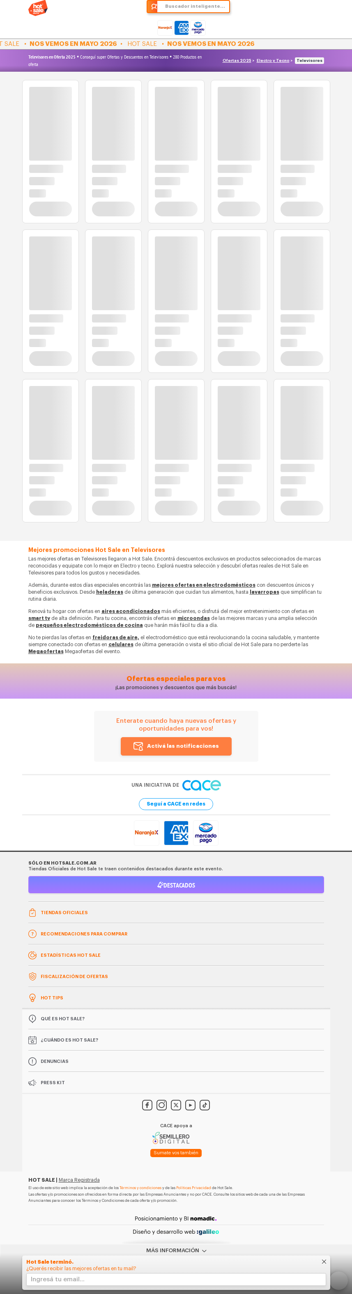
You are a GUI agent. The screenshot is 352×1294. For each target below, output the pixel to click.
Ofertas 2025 (237, 61)
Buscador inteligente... (195, 6)
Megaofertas (46, 651)
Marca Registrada (79, 1180)
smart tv (39, 618)
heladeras (109, 592)
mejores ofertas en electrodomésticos (203, 585)
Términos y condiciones (140, 1188)
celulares (120, 644)
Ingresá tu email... (58, 1279)
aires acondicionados (130, 611)
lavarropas (264, 592)
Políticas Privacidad (193, 1188)
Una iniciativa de (176, 785)
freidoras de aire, (115, 637)
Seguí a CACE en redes (176, 803)
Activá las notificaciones (183, 746)
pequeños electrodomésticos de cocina (89, 625)
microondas (193, 618)
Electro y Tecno (273, 61)
